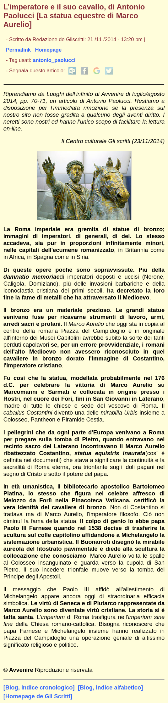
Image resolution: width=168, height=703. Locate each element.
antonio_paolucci (54, 60)
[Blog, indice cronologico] (39, 687)
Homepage (48, 50)
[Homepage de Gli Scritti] (38, 696)
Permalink (18, 50)
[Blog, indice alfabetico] (110, 687)
